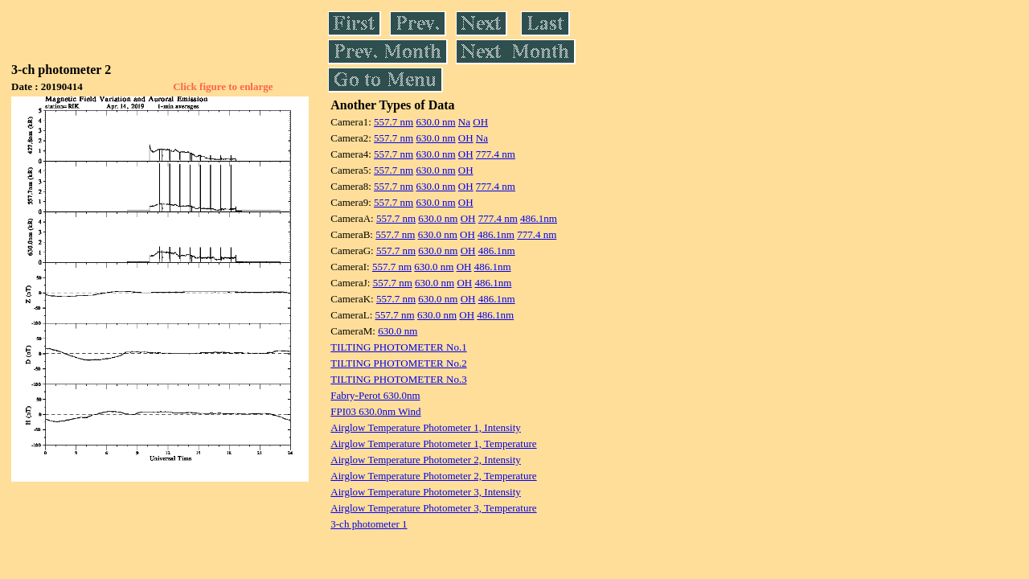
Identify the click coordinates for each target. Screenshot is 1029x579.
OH (480, 122)
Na (464, 122)
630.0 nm (435, 122)
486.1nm (538, 218)
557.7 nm (393, 122)
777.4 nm (495, 154)
